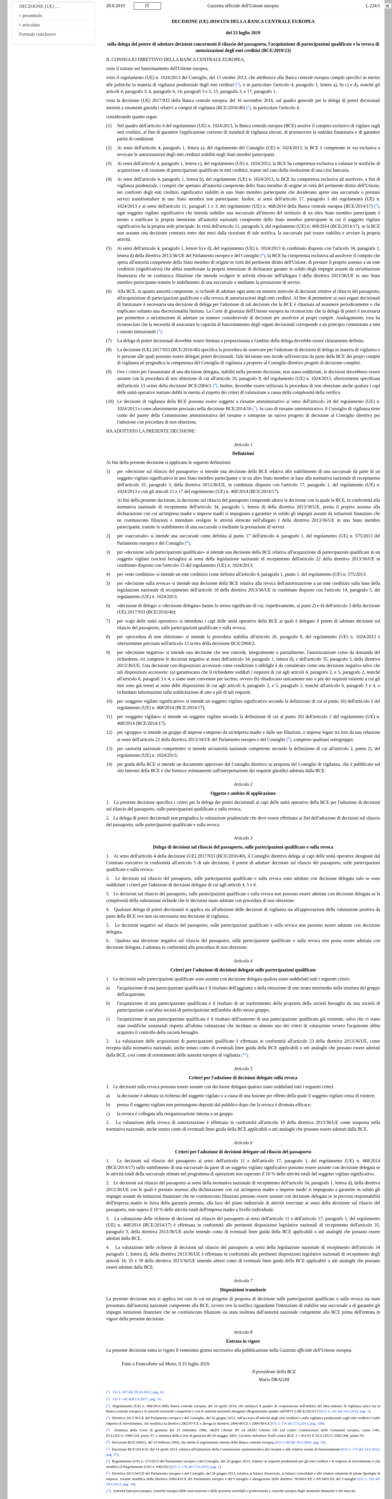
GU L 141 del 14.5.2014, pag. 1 (345, 1411)
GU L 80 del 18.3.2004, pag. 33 (300, 1442)
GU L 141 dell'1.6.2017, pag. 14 (137, 1399)
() (238, 84)
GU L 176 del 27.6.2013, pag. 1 (195, 1467)
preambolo (30, 15)
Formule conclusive (37, 34)
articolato (29, 24)
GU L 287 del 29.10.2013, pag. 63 (138, 1392)
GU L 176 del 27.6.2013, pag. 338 (297, 1423)
